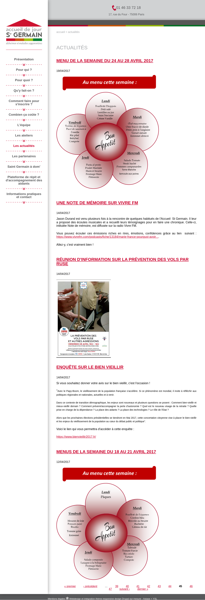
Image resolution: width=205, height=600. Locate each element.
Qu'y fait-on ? (24, 90)
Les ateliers (24, 135)
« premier (70, 586)
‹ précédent (90, 586)
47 (110, 589)
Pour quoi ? (24, 80)
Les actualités (24, 146)
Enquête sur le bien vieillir (90, 367)
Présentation (24, 59)
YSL (155, 598)
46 (191, 586)
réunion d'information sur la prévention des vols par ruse (122, 261)
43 (159, 586)
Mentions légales (56, 598)
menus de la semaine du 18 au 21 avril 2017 (106, 451)
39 (116, 586)
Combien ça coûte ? (24, 114)
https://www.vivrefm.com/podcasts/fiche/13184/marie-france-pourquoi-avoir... (107, 236)
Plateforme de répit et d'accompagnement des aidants (24, 180)
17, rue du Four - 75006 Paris (126, 14)
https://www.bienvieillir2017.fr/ (76, 436)
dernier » (142, 589)
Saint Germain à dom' (24, 166)
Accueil (60, 32)
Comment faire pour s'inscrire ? (24, 102)
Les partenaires (24, 156)
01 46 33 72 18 (126, 8)
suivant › (124, 589)
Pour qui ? (24, 69)
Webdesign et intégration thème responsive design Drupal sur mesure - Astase (108, 598)
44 (169, 586)
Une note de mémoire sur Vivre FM (97, 202)
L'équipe (23, 125)
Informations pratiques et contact (23, 195)
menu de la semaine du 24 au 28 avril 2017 (104, 60)
